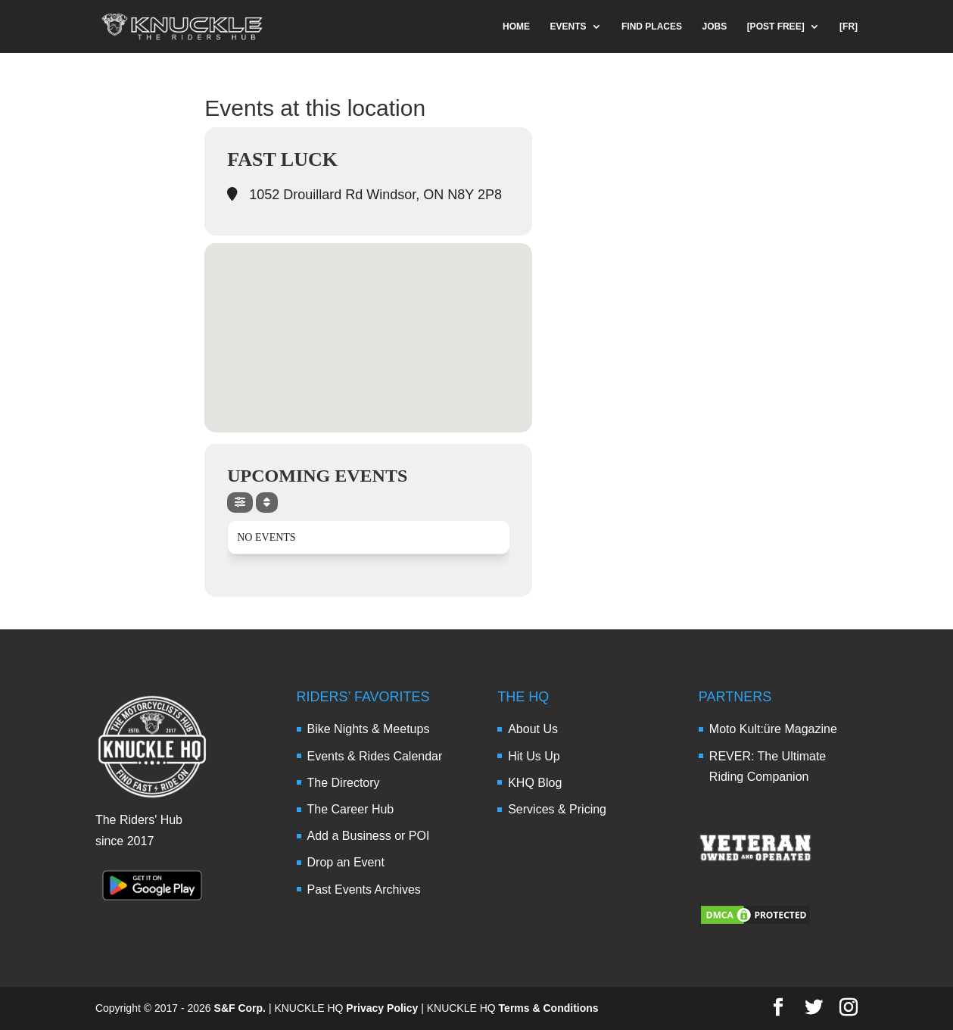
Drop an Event (346, 862)
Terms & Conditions (549, 1008)
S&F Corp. (240, 1008)
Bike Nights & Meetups (368, 729)
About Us (533, 729)
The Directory (343, 782)
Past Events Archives (364, 889)
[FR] (848, 26)
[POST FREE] (776, 26)
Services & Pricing (557, 809)
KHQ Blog (535, 782)
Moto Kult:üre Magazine (773, 729)
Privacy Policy (382, 1008)
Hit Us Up (533, 756)
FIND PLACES (651, 26)
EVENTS (568, 26)
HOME (516, 26)
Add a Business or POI (368, 835)
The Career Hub (350, 809)
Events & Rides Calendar (375, 756)
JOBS (714, 26)
